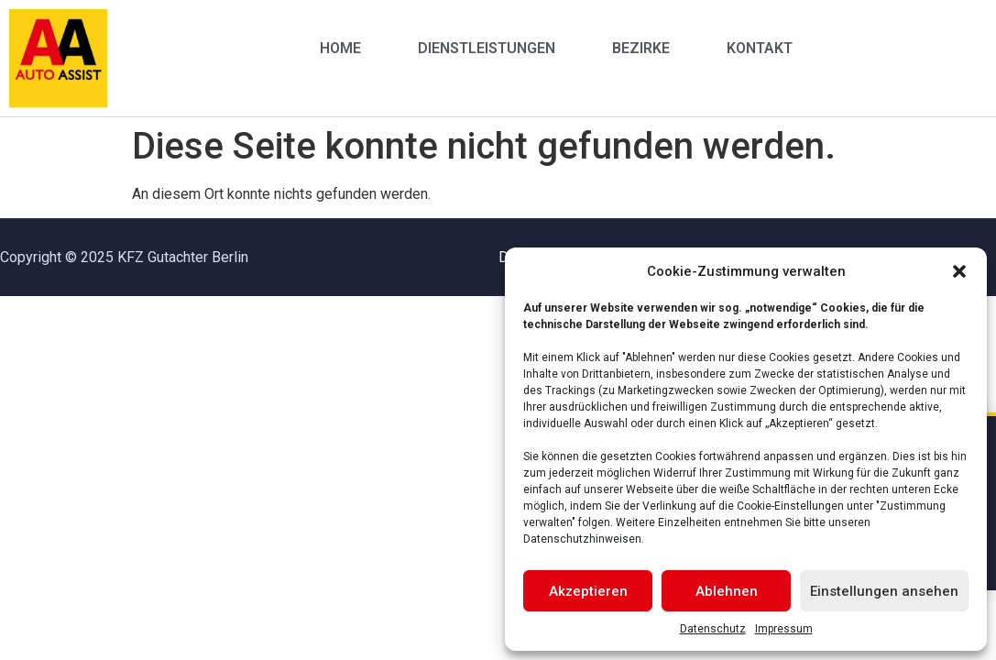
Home (340, 48)
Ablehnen (726, 591)
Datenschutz (713, 628)
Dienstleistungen (486, 48)
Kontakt (760, 48)
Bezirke (641, 48)
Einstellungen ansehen (884, 591)
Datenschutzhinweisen (582, 539)
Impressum (784, 628)
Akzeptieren (588, 591)
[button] (959, 271)
